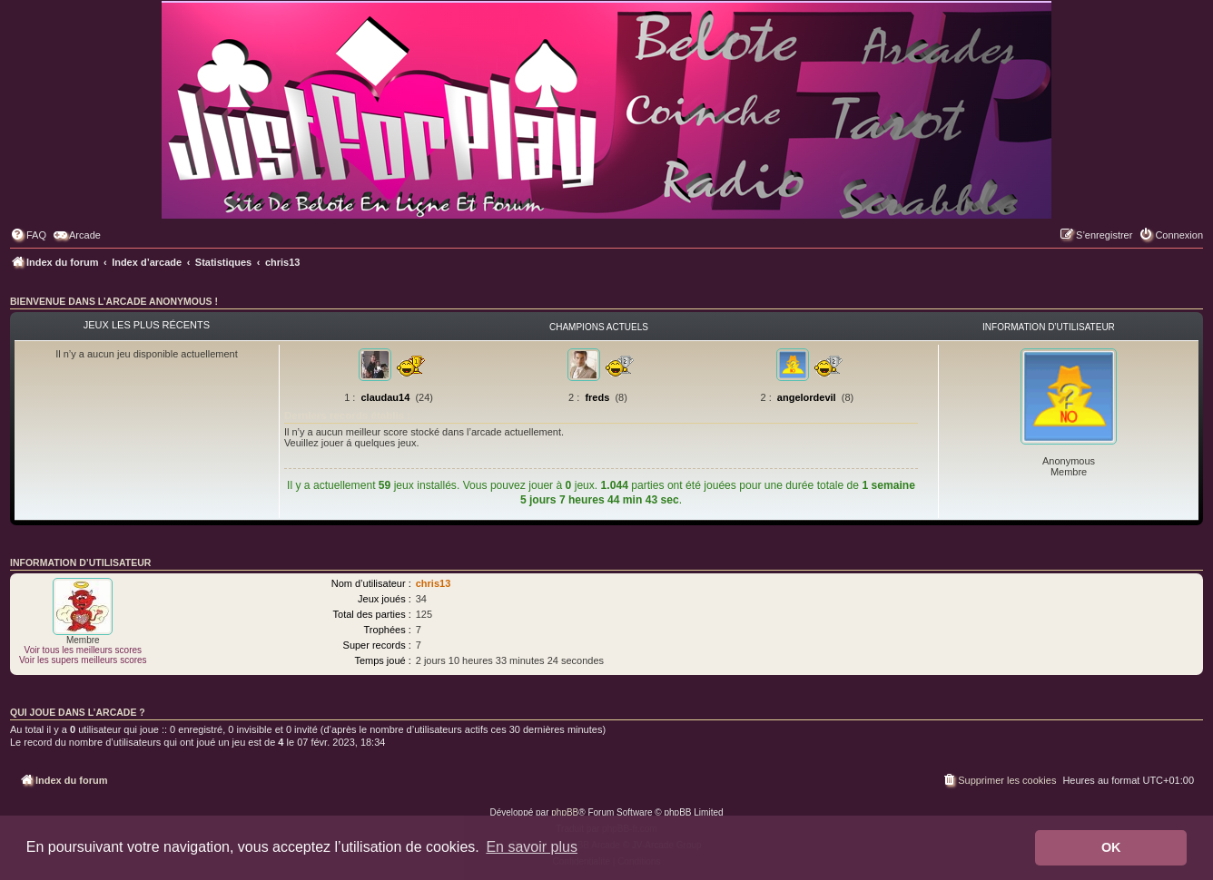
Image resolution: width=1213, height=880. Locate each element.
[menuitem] (28, 235)
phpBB (564, 812)
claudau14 (385, 397)
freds (597, 397)
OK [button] (1111, 847)
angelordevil (806, 397)
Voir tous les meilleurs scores (84, 650)
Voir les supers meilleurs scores (83, 660)
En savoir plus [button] (531, 847)
